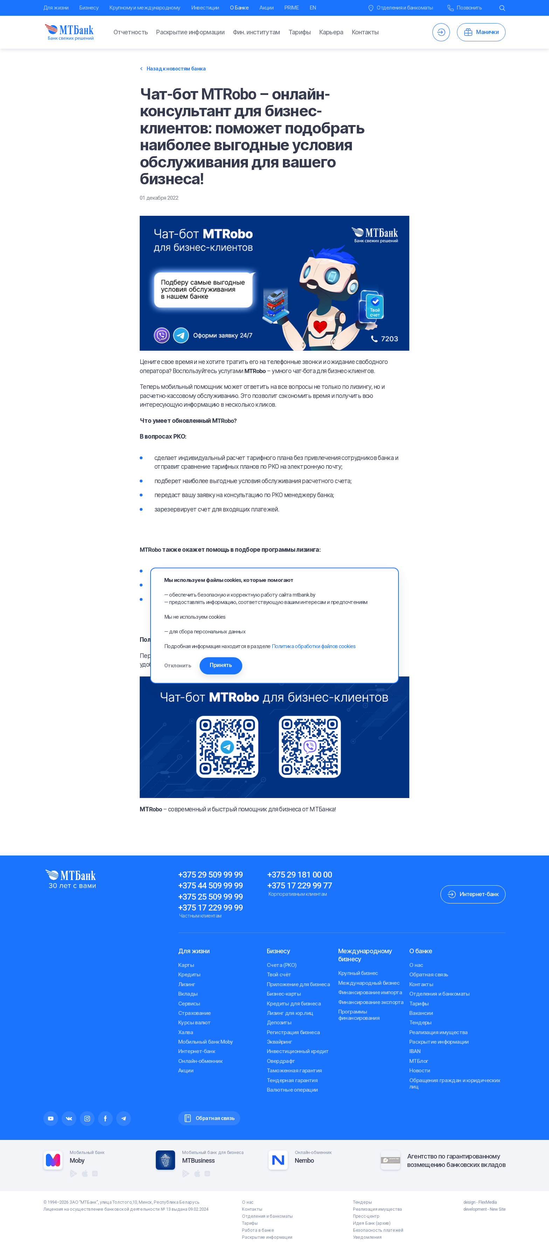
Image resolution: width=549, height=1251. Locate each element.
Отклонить (177, 666)
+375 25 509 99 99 (210, 897)
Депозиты (279, 1022)
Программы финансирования (359, 1015)
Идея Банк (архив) (371, 1223)
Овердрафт (281, 1061)
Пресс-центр (366, 1216)
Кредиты (189, 974)
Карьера (331, 32)
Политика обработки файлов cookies (313, 645)
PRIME (291, 8)
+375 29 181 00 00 (299, 875)
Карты (186, 965)
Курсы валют (194, 1022)
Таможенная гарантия (294, 1070)
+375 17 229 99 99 (210, 908)
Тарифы (300, 32)
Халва (185, 1032)
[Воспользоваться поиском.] (502, 8)
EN (313, 8)
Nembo (304, 1160)
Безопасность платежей (378, 1230)
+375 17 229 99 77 (299, 886)
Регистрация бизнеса (293, 1032)
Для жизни (55, 8)
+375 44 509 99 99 (210, 886)
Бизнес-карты (284, 994)
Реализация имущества (438, 1032)
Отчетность (130, 32)
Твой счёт (279, 974)
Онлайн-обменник (200, 1061)
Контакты (365, 32)
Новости (419, 1070)
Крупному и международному (144, 8)
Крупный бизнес (358, 973)
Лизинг (186, 984)
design (469, 1202)
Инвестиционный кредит (297, 1051)
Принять (232, 665)
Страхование (194, 1013)
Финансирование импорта (370, 992)
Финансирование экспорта (371, 1002)
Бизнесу (88, 8)
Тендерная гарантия (292, 1080)
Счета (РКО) (282, 965)
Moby (77, 1160)
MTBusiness (198, 1160)
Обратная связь (428, 974)
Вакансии (421, 1013)
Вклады (187, 994)
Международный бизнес (369, 983)
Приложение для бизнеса (298, 984)
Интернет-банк (196, 1051)
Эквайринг (279, 1042)
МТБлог (418, 1061)
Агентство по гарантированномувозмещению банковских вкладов (456, 1160)
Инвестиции (205, 8)
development (475, 1209)
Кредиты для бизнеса (294, 1004)
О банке (420, 951)
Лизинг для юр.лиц (290, 1013)
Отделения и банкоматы (439, 994)
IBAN (415, 1051)
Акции (266, 8)
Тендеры (420, 1022)
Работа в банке (258, 1230)
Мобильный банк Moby (205, 1042)
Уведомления (367, 1237)
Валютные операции (292, 1090)
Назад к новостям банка (173, 68)
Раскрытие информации (190, 32)
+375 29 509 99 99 (210, 875)
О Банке (239, 8)
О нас (416, 965)
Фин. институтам (256, 32)
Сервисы (189, 1004)
